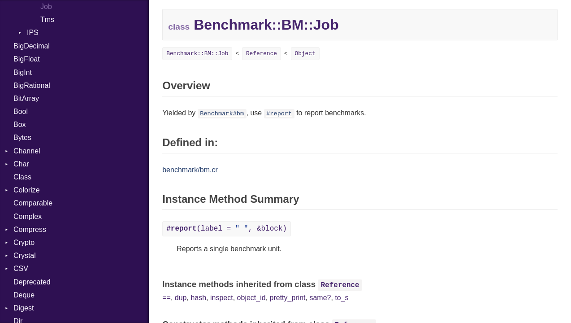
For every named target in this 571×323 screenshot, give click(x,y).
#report (279, 113)
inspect (221, 297)
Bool (20, 111)
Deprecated (32, 282)
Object (305, 53)
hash (198, 297)
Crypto (24, 242)
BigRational (31, 85)
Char (21, 164)
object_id (251, 297)
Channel (26, 151)
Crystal (24, 255)
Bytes (22, 137)
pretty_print (288, 297)
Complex (27, 216)
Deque (24, 295)
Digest (23, 308)
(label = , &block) (226, 229)
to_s (341, 297)
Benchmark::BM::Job (197, 53)
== (166, 297)
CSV (20, 268)
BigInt (22, 72)
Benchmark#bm (222, 113)
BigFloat (26, 59)
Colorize (26, 190)
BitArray (26, 98)
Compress (29, 229)
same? (320, 297)
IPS (33, 32)
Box (19, 124)
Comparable (32, 203)
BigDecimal (31, 46)
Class (22, 177)
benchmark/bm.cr (190, 170)
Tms (47, 19)
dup (181, 297)
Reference (261, 53)
